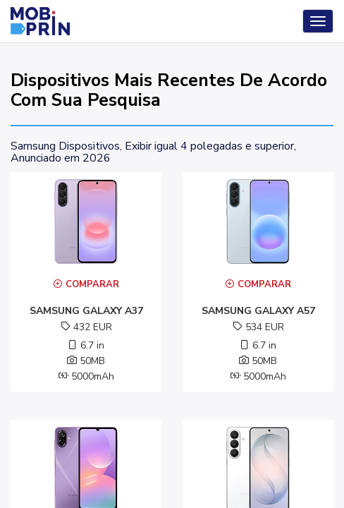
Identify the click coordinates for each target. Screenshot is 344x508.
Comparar (86, 284)
